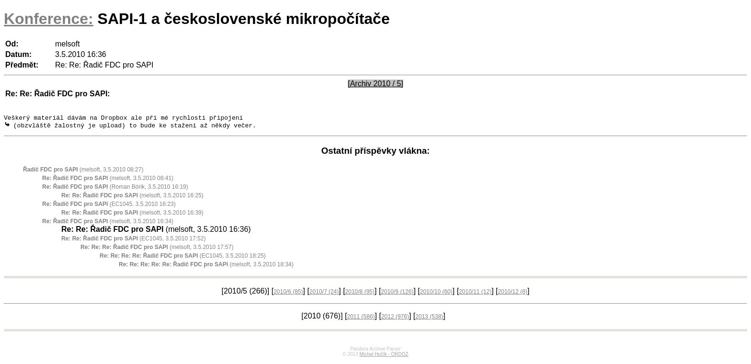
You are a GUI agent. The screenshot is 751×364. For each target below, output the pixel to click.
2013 (429, 319)
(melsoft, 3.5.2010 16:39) (132, 215)
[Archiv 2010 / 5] (375, 84)
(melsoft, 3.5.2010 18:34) (206, 266)
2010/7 (324, 294)
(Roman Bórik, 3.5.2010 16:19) (115, 189)
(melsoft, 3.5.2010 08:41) (107, 180)
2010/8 (360, 294)
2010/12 (512, 294)
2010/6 (288, 294)
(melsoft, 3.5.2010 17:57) (156, 249)
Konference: (48, 18)
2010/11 (475, 294)
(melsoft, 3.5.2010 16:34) (107, 223)
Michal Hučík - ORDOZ (383, 356)
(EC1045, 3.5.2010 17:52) (133, 241)
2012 (395, 319)
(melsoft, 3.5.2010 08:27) (83, 172)
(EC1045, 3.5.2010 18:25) (183, 258)
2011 (361, 319)
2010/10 (436, 294)
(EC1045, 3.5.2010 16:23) (109, 206)
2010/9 (397, 294)
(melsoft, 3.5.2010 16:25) (132, 197)
